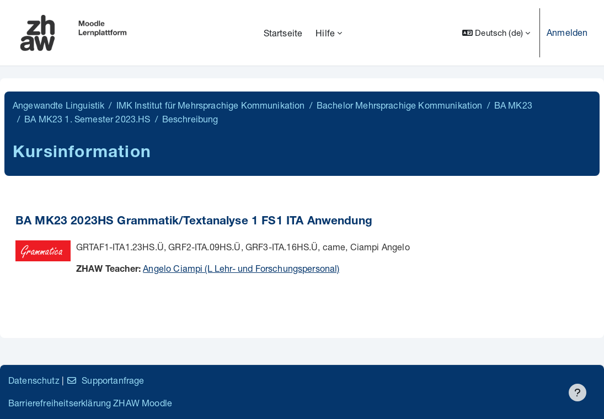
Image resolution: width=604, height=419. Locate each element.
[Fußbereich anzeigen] (577, 392)
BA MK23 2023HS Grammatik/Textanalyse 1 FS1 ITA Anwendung (193, 222)
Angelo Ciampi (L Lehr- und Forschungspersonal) (241, 268)
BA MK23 (513, 105)
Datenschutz (34, 380)
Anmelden (567, 32)
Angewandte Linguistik (58, 105)
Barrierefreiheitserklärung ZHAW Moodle (90, 402)
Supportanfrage (105, 380)
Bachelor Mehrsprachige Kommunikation (400, 105)
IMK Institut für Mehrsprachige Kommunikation (210, 105)
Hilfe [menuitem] (325, 33)
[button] (496, 33)
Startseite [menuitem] (283, 33)
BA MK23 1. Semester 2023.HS (87, 119)
